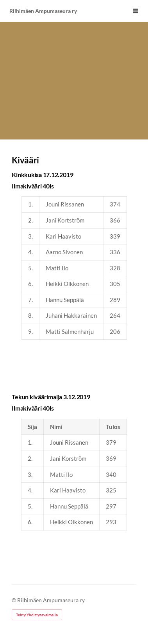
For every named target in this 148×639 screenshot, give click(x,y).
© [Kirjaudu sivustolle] (14, 600)
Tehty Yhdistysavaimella (37, 614)
